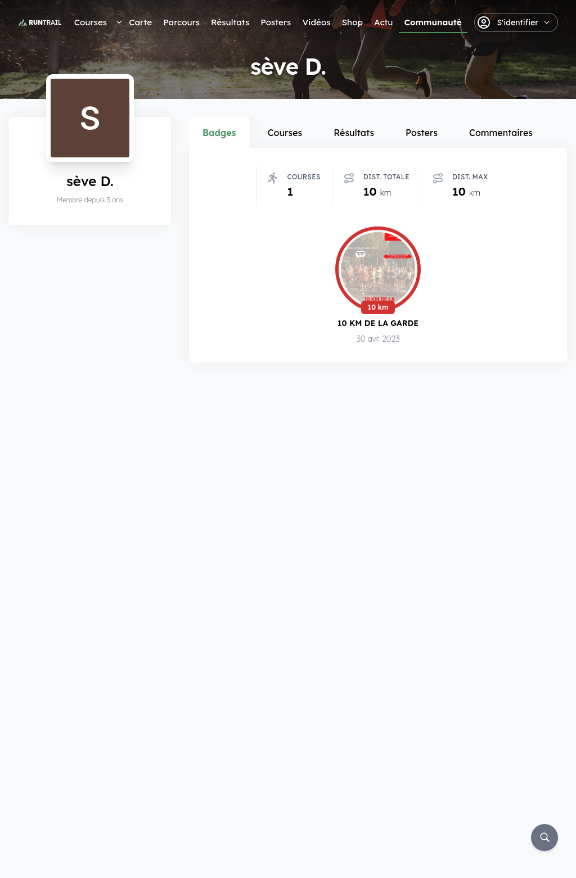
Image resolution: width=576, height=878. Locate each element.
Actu (383, 22)
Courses (90, 22)
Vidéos (316, 22)
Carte (140, 22)
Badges (219, 132)
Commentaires (501, 132)
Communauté (433, 22)
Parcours (181, 22)
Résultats (230, 22)
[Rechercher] (544, 837)
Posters (275, 22)
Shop (352, 22)
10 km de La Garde (378, 323)
